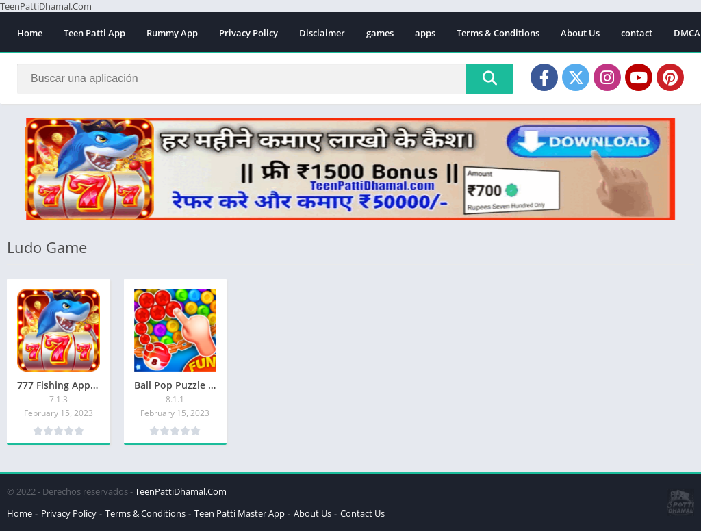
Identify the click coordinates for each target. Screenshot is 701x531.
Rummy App (172, 33)
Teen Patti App (94, 33)
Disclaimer (322, 33)
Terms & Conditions (498, 33)
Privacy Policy (248, 33)
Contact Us (362, 513)
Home (29, 33)
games (380, 33)
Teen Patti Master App (239, 513)
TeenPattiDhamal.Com (181, 491)
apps (425, 33)
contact (636, 33)
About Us (580, 33)
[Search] (265, 79)
